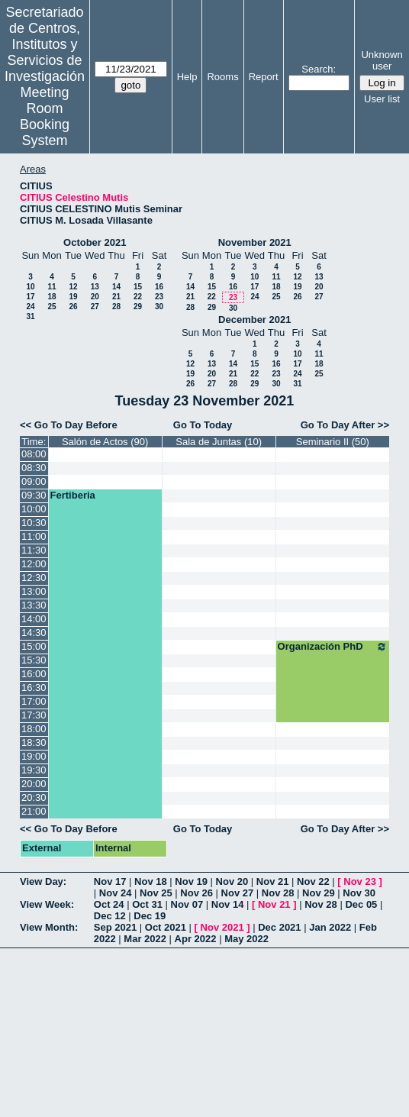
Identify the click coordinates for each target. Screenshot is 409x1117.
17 (30, 296)
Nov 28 (278, 893)
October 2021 (94, 242)
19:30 (34, 770)
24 (30, 306)
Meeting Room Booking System (44, 116)
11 (51, 286)
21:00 (34, 811)
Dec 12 (110, 916)
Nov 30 (359, 893)
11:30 (34, 550)
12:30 (34, 577)
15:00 (34, 646)
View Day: (43, 881)
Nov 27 (237, 893)
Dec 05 (361, 904)
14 (116, 286)
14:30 (34, 632)
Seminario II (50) (332, 441)
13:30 (34, 605)
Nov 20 (232, 881)
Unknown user (381, 60)
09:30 (34, 495)
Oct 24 (109, 904)
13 (95, 286)
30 (159, 306)
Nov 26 (196, 893)
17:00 (34, 701)
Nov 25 (156, 893)
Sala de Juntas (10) (219, 441)
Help (187, 76)
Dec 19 (150, 916)
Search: (318, 69)
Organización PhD (333, 647)
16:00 (34, 674)
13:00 (34, 591)
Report (264, 76)
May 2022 (246, 938)
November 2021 (254, 242)
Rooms (222, 76)
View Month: (49, 927)
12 (73, 286)
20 (95, 296)
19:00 (34, 756)
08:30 (34, 467)
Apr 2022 (196, 938)
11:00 (34, 536)
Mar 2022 (145, 938)
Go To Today (203, 425)
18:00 (34, 728)
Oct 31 (147, 904)
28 (116, 306)
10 (30, 286)
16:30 (34, 687)
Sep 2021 (115, 927)
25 (51, 306)
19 (73, 296)
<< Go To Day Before (69, 425)
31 (30, 316)
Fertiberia (72, 495)
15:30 (34, 660)
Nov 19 (191, 881)
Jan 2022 (330, 927)
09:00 (34, 481)
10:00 (34, 509)
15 (138, 286)
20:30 (34, 797)
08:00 (34, 454)
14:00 (34, 619)
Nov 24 (115, 893)
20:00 (34, 783)
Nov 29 (318, 893)
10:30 (34, 522)
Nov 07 (187, 904)
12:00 (34, 564)
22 (138, 296)
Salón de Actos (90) (105, 441)
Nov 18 (150, 881)
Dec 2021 (279, 927)
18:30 (34, 742)
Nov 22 (313, 881)
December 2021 (254, 319)
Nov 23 (359, 881)
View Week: (47, 904)
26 (73, 306)
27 (95, 306)
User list (382, 99)
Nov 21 (272, 881)
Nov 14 (227, 904)
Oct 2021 (165, 927)
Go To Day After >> (345, 425)
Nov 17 (110, 881)
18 (51, 296)
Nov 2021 (222, 927)
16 (159, 286)
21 (116, 296)
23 (159, 296)
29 (138, 306)
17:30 (34, 715)
